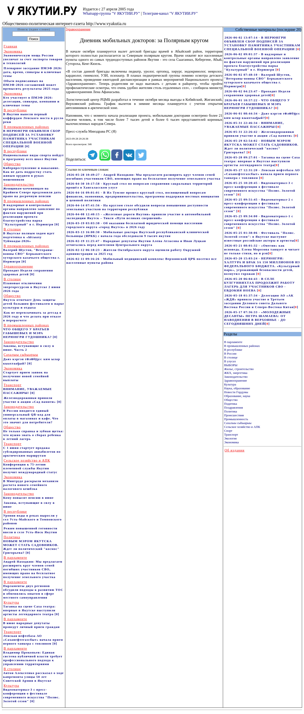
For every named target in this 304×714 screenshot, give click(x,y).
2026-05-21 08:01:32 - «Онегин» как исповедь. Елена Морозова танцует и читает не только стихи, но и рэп (262, 249)
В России (230, 353)
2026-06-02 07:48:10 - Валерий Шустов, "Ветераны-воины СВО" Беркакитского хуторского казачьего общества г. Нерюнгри (258, 80)
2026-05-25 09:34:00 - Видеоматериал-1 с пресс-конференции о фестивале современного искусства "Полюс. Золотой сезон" (259, 221)
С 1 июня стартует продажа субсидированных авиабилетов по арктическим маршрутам (32, 449)
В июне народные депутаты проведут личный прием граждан (31, 623)
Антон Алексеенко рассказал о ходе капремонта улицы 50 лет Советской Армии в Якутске (33, 674)
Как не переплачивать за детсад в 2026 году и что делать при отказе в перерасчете (32, 316)
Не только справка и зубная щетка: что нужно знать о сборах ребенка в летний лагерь (33, 433)
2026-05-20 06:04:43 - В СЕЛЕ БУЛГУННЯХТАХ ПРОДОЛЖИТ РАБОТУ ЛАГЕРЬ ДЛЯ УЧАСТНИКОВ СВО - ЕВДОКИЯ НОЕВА (259, 284)
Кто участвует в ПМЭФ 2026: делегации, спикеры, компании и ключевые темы (31, 99)
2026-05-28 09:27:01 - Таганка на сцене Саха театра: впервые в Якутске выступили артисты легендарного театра (262, 161)
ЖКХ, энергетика (235, 373)
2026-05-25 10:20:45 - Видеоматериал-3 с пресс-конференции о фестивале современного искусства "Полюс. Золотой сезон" (259, 188)
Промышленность (236, 419)
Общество (231, 400)
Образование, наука (237, 396)
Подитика (230, 403)
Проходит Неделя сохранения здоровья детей (28, 270)
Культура (230, 384)
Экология (230, 438)
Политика (230, 411)
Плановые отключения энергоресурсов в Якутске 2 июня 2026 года (31, 285)
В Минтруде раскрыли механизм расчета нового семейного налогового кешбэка (31, 483)
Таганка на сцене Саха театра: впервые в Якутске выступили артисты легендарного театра (29, 608)
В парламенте (233, 342)
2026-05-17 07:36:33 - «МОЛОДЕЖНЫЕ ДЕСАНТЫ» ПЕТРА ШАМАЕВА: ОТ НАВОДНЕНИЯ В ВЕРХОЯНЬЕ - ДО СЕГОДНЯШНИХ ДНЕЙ (257, 317)
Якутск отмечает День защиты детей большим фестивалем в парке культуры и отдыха (33, 301)
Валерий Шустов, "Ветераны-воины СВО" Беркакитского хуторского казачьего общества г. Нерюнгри (31, 253)
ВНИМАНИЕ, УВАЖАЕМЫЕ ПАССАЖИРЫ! (27, 389)
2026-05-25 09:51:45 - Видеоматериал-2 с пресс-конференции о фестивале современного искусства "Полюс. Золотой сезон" (259, 205)
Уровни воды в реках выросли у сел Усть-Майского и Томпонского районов (32, 517)
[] (298, 49)
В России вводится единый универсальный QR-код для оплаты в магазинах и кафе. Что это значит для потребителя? (31, 414)
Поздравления (233, 407)
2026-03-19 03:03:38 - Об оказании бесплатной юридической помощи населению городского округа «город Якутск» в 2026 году (134, 225)
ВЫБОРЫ (230, 365)
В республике (233, 349)
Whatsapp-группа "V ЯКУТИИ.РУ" (111, 13)
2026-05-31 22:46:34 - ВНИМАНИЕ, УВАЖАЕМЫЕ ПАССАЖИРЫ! (254, 124)
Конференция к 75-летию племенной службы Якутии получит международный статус (30, 466)
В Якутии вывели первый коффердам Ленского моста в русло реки (33, 116)
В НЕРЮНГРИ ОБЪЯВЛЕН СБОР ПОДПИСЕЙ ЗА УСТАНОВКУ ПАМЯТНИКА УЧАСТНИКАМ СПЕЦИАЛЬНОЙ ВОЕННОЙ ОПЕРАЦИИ (31, 136)
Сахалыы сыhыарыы (237, 423)
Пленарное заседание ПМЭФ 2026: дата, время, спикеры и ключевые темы (32, 72)
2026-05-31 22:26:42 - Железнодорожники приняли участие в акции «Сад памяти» (259, 133)
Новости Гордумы (236, 392)
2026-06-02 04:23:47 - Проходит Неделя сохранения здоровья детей (257, 93)
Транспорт (231, 434)
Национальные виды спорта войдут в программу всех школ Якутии (33, 155)
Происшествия (234, 415)
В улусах (230, 361)
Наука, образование (237, 388)
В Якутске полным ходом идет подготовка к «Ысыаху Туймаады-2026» (29, 235)
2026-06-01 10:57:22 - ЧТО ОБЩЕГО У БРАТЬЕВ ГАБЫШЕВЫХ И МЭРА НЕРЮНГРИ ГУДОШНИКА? (257, 104)
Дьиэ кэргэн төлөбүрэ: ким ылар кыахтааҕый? (31, 359)
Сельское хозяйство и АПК (242, 427)
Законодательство (235, 376)
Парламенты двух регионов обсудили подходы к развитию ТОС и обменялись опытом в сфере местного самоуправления (33, 589)
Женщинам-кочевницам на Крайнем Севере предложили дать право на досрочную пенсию (32, 190)
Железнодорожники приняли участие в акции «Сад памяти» (30, 400)
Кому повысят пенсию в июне (28, 495)
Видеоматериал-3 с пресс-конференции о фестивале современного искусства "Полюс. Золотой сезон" (31, 693)
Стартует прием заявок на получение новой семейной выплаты (26, 374)
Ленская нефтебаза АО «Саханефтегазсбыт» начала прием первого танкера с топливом (33, 637)
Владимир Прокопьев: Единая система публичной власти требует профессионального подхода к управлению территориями (33, 656)
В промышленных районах (242, 346)
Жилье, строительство (239, 369)
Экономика (231, 442)
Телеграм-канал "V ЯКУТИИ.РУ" (170, 13)
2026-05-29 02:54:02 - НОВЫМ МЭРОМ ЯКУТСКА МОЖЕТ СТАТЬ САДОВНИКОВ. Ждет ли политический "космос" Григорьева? (261, 146)
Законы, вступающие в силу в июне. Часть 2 (28, 345)
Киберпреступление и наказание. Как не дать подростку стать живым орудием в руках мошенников (31, 171)
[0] (27, 146)
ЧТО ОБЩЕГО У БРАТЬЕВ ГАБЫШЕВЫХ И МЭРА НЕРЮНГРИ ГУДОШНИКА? (28, 331)
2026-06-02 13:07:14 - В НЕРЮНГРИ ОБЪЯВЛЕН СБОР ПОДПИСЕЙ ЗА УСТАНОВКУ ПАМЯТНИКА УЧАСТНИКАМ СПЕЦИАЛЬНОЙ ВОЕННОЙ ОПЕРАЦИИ (262, 43)
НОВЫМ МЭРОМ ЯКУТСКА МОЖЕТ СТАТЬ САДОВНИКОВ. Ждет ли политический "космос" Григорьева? (31, 544)
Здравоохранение (235, 380)
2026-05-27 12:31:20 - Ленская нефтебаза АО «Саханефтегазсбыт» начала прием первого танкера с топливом (262, 174)
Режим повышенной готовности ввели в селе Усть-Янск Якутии (30, 530)
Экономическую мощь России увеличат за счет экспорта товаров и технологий (33, 57)
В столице (231, 357)
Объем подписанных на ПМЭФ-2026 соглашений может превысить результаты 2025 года (31, 84)
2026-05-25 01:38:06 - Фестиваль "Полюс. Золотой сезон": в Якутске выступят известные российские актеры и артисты (259, 236)
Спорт (228, 430)
